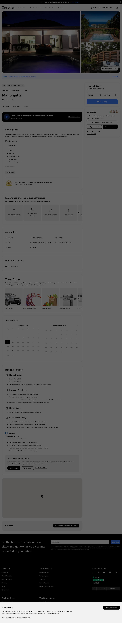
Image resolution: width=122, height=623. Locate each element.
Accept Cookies (111, 608)
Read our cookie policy (9, 618)
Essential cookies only (24, 618)
